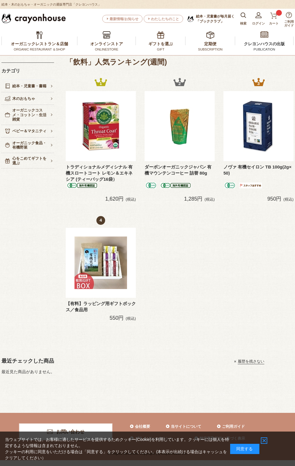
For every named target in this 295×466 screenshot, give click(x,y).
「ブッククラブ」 (215, 18)
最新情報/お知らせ (124, 19)
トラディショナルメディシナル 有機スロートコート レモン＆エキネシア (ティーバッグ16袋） (99, 173)
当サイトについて (186, 426)
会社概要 (142, 426)
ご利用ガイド (233, 426)
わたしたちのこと (165, 19)
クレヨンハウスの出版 (264, 43)
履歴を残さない (251, 361)
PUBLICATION (264, 49)
